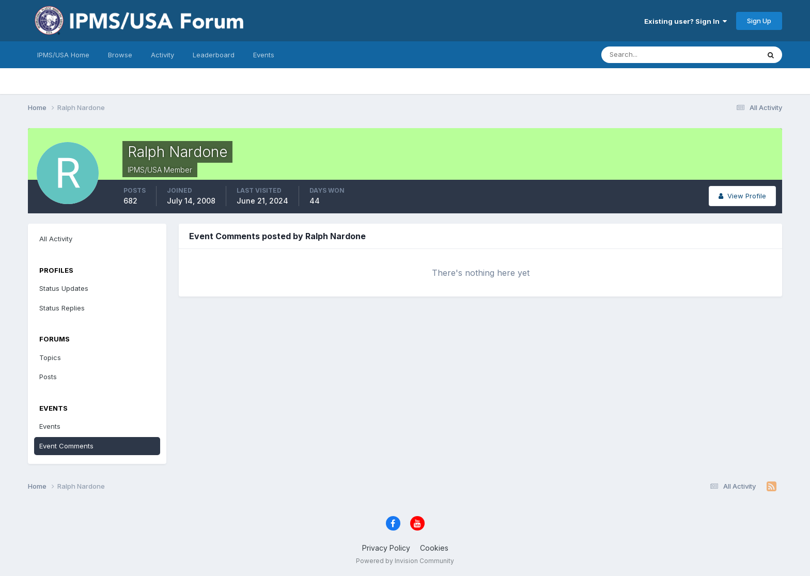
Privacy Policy (386, 547)
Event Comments (66, 446)
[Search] (646, 54)
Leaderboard (214, 55)
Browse (120, 55)
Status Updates (63, 288)
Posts (48, 376)
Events (263, 55)
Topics (50, 357)
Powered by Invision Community (405, 561)
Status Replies (62, 308)
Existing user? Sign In (685, 21)
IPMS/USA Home (63, 55)
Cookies (434, 547)
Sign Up (759, 21)
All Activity (55, 239)
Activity (162, 55)
